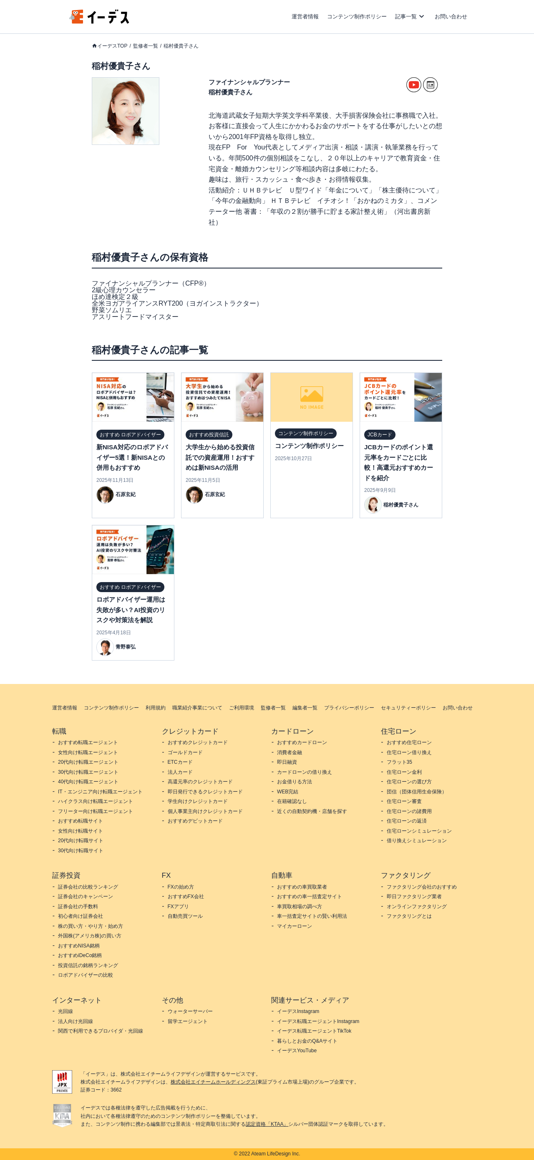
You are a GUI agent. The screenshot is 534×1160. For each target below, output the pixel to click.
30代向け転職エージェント (88, 772)
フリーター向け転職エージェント (95, 811)
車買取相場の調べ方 (299, 906)
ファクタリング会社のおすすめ (422, 887)
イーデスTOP (112, 46)
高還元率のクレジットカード (200, 782)
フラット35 (399, 762)
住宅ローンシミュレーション (419, 831)
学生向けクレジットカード (198, 801)
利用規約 (156, 708)
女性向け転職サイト (80, 831)
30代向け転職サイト (80, 851)
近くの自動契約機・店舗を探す (312, 811)
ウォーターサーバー (190, 1011)
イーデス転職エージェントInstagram (318, 1021)
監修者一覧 (145, 46)
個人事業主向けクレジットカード (205, 811)
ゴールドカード (185, 752)
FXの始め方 (181, 887)
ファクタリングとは (409, 916)
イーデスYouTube (297, 1051)
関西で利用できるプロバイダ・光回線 (100, 1031)
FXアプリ (178, 906)
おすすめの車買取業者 (302, 887)
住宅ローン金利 (404, 772)
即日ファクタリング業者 (414, 896)
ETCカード (180, 762)
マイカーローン (294, 926)
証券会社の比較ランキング (88, 887)
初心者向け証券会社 (80, 916)
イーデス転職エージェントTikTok (314, 1031)
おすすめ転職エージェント (88, 742)
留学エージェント (188, 1021)
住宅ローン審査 (404, 801)
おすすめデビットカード (195, 821)
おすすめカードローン (302, 742)
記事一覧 (406, 16)
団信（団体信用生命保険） (417, 792)
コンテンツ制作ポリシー (357, 16)
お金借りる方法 (294, 782)
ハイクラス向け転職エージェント (95, 801)
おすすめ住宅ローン (409, 742)
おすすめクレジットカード (198, 742)
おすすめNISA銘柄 (79, 946)
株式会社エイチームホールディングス (213, 1082)
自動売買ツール (185, 916)
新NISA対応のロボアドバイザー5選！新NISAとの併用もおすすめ (132, 457)
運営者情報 (305, 16)
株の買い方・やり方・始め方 (90, 926)
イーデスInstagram (298, 1011)
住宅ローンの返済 (407, 821)
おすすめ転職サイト (80, 821)
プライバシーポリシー (349, 708)
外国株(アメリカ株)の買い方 (89, 936)
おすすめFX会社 (186, 896)
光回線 (65, 1011)
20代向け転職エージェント (88, 762)
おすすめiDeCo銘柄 (80, 955)
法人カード (180, 772)
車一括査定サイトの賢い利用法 (312, 916)
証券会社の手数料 (78, 906)
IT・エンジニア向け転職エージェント (100, 792)
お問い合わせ (451, 16)
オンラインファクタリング (417, 906)
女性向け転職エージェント (88, 752)
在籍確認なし (292, 801)
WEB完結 (287, 792)
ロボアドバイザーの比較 (85, 975)
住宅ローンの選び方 (409, 782)
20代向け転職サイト (80, 840)
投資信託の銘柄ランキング (88, 965)
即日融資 (287, 762)
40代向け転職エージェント (88, 782)
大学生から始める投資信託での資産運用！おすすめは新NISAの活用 (220, 457)
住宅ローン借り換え (409, 752)
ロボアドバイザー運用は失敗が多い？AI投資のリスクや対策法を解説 (130, 609)
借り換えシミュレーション (417, 840)
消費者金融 (289, 752)
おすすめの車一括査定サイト (309, 896)
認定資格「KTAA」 (267, 1124)
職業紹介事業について (197, 708)
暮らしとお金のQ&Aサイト (307, 1041)
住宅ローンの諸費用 (409, 811)
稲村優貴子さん (181, 46)
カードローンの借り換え (304, 772)
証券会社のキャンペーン (85, 896)
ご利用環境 (241, 708)
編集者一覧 (304, 708)
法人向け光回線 (75, 1021)
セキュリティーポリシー (408, 708)
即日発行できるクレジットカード (205, 792)
